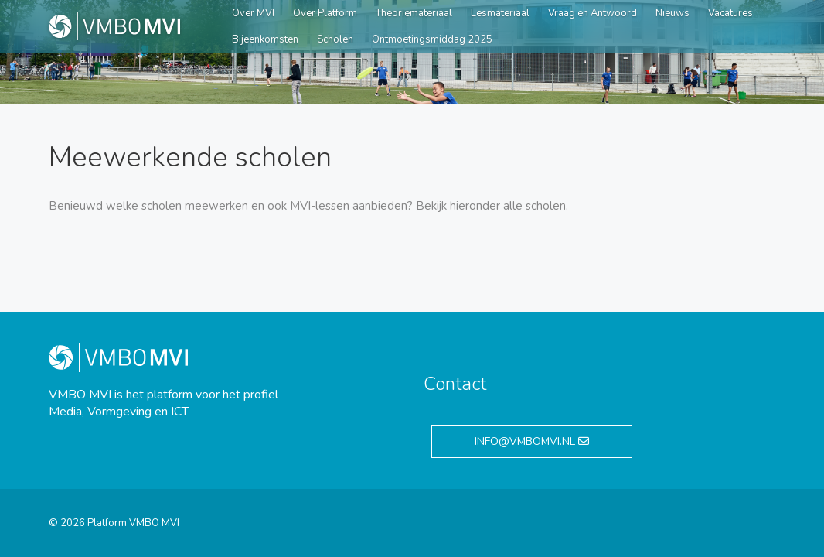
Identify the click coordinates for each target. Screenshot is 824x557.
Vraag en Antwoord (592, 13)
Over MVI (253, 13)
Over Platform (325, 13)
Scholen (335, 39)
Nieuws (672, 13)
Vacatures (730, 13)
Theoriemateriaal (414, 13)
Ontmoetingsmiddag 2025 (432, 39)
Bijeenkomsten (265, 39)
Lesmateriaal (500, 13)
